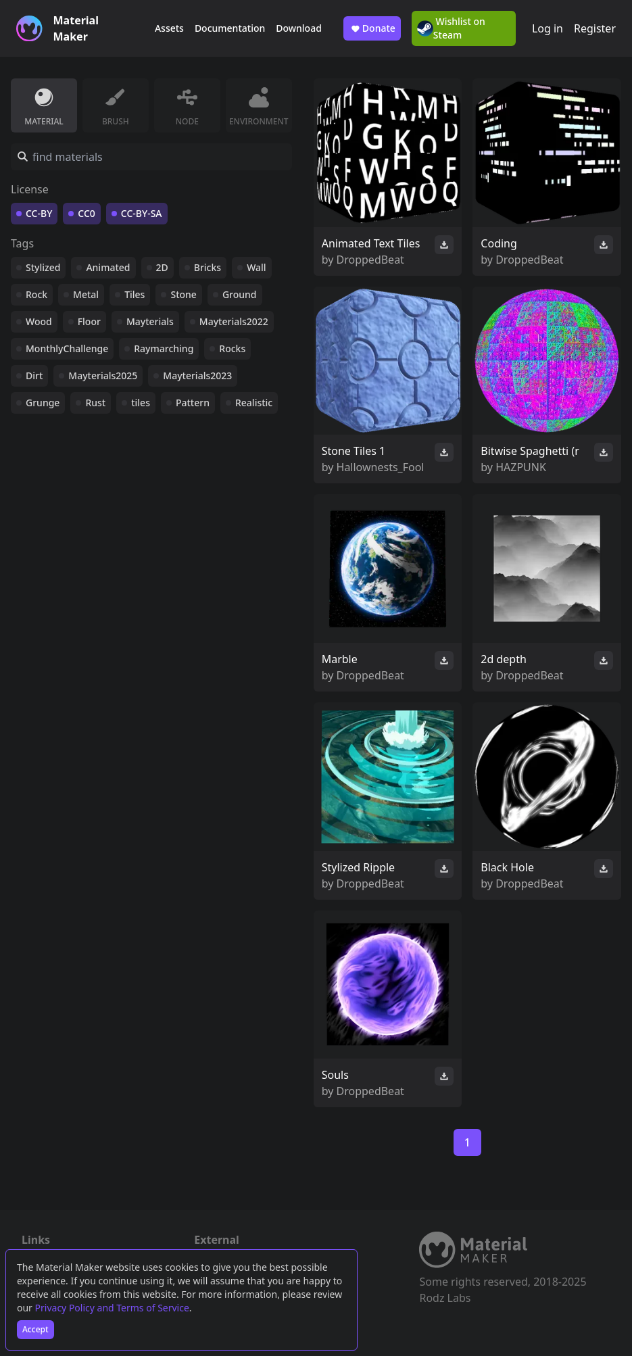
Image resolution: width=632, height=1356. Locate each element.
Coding (499, 243)
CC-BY (39, 213)
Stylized (43, 267)
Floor (89, 321)
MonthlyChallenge (67, 348)
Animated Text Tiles (371, 243)
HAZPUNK (520, 467)
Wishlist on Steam (451, 28)
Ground (239, 294)
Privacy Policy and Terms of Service (112, 1307)
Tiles (134, 294)
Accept (35, 1329)
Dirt (34, 375)
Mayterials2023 (197, 375)
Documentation (230, 28)
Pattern (193, 402)
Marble (340, 659)
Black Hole (507, 867)
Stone (183, 294)
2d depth (504, 659)
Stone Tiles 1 (353, 450)
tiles (140, 402)
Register (595, 28)
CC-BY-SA (141, 213)
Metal (86, 294)
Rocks (232, 348)
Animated (108, 267)
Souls (335, 1074)
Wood (39, 321)
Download (299, 28)
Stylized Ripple (358, 867)
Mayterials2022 (233, 321)
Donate (372, 28)
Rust (95, 402)
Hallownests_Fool (380, 467)
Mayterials (150, 321)
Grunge (42, 402)
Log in (547, 28)
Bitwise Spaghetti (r (530, 450)
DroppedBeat (370, 259)
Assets (169, 28)
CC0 (86, 213)
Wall (256, 267)
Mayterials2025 (102, 375)
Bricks (207, 267)
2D (162, 267)
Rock (36, 294)
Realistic (253, 402)
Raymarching (163, 348)
